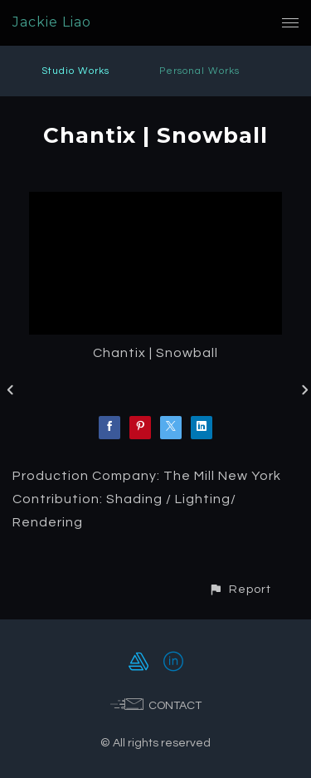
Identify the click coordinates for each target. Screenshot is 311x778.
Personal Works (199, 71)
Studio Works (75, 71)
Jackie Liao (51, 22)
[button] (240, 589)
